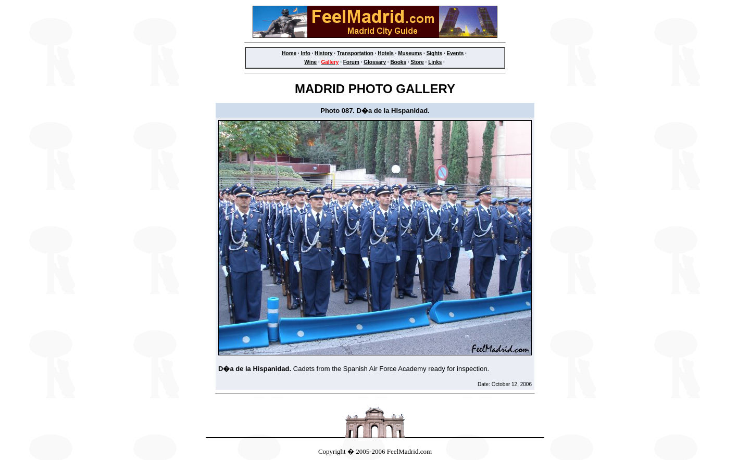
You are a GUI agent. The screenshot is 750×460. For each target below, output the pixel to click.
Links (435, 62)
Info (305, 53)
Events (455, 53)
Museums (410, 53)
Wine (310, 62)
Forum (351, 62)
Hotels (386, 53)
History (323, 53)
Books (398, 62)
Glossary (375, 62)
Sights (435, 53)
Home (289, 53)
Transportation (355, 53)
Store (417, 62)
